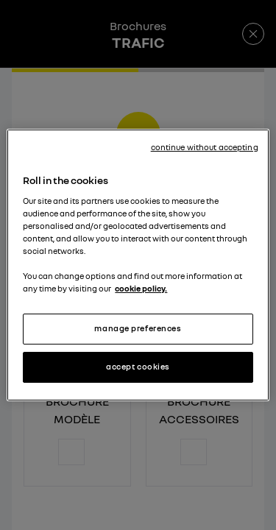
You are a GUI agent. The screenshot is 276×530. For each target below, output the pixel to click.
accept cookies (138, 366)
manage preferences (137, 328)
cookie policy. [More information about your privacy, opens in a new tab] (141, 288)
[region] (138, 265)
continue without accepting (204, 147)
